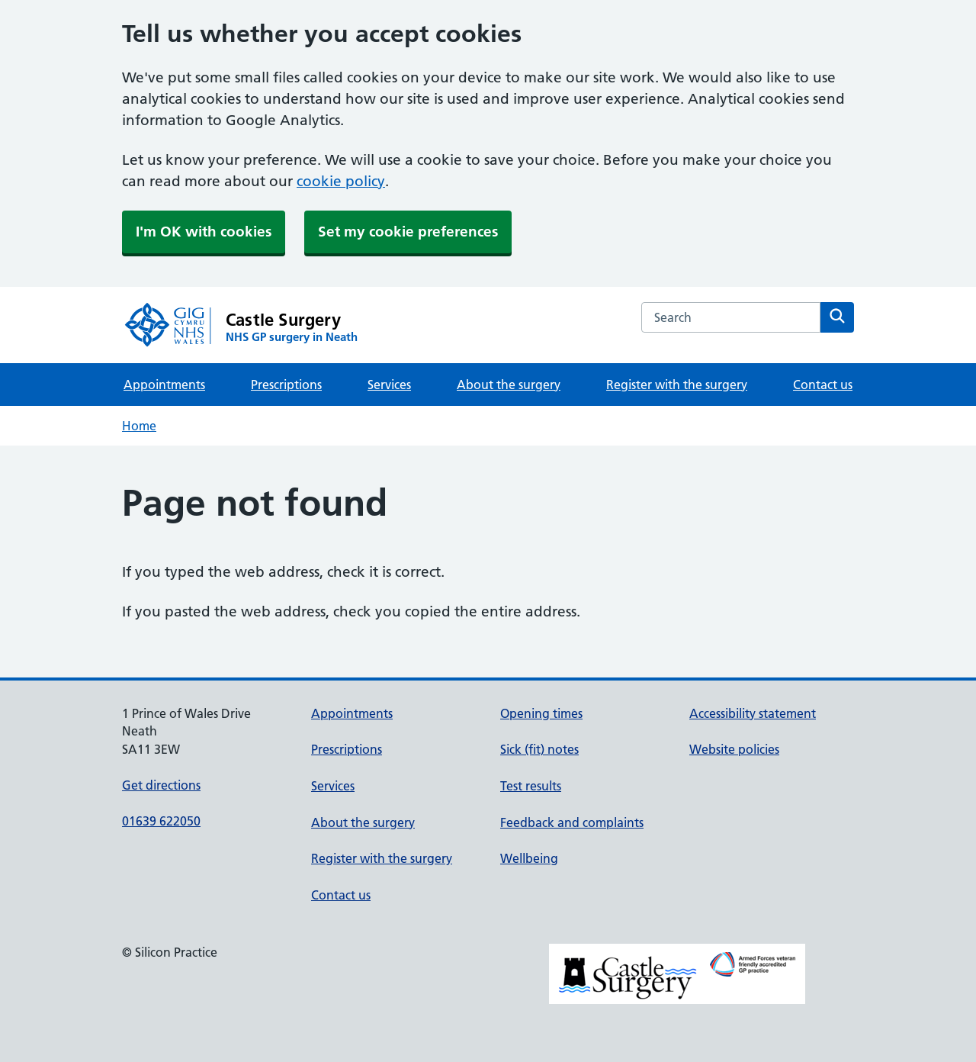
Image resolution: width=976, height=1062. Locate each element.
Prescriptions (286, 384)
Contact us (822, 384)
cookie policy (341, 181)
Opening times (541, 713)
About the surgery (508, 384)
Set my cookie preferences (408, 231)
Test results (530, 785)
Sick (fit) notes (539, 749)
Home (139, 425)
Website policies (734, 749)
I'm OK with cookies (203, 231)
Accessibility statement (752, 713)
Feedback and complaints (572, 822)
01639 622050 (161, 821)
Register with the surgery (676, 384)
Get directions (161, 785)
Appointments (164, 384)
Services (389, 384)
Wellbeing (529, 858)
